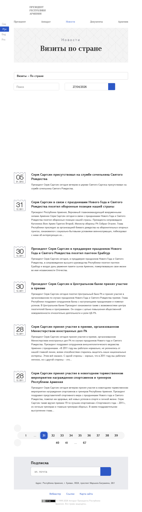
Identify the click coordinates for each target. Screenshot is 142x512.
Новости (70, 21)
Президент (20, 21)
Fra (3, 39)
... (69, 87)
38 (107, 435)
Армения (123, 21)
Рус (5, 29)
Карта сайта (86, 493)
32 (53, 435)
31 (44, 435)
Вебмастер (55, 493)
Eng (4, 34)
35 (80, 435)
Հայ (4, 23)
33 (62, 435)
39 (116, 435)
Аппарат (46, 21)
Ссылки (70, 493)
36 (89, 435)
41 (66, 442)
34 (71, 435)
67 (84, 442)
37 (98, 435)
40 (57, 442)
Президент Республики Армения (38, 10)
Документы (96, 21)
